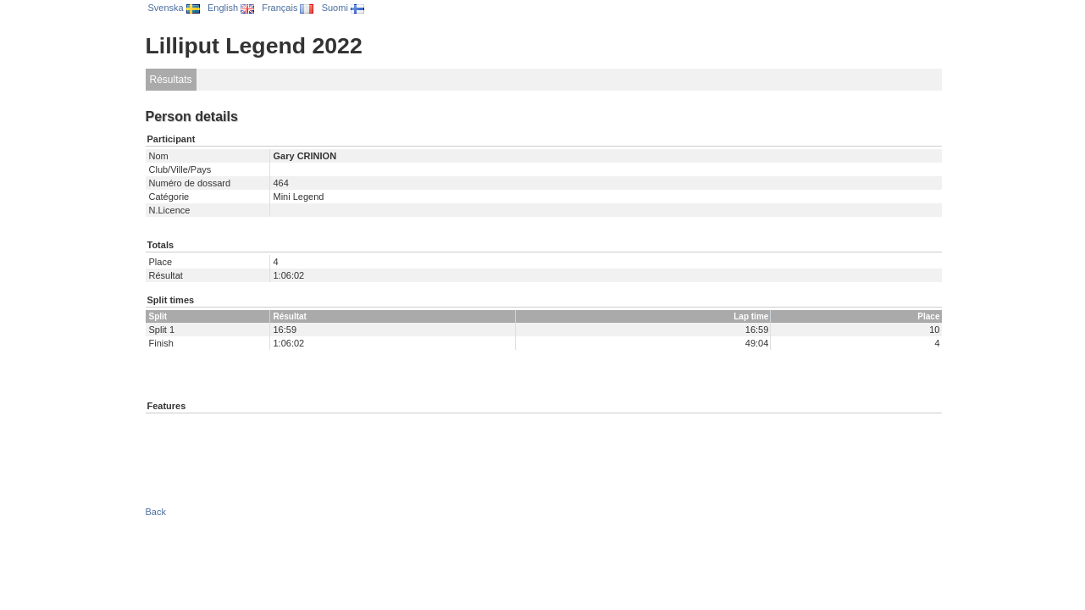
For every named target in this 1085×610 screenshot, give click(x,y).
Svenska (174, 8)
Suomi (343, 8)
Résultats (171, 80)
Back (156, 512)
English (231, 8)
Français (287, 8)
